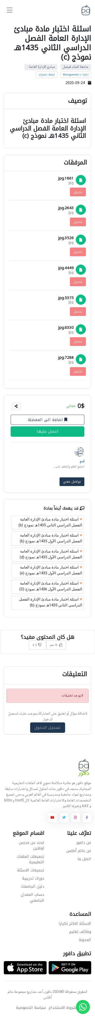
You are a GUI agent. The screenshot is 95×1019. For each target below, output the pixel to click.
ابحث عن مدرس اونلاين (31, 845)
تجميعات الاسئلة (30, 870)
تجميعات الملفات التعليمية (30, 859)
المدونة (85, 939)
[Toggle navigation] (9, 10)
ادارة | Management (75, 74)
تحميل (78, 192)
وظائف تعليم (80, 931)
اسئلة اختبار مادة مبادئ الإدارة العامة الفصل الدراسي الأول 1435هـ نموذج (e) (51, 570)
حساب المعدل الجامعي (32, 897)
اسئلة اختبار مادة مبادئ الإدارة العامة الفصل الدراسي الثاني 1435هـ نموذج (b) (50, 522)
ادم (82, 461)
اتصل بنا (84, 858)
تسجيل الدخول (47, 727)
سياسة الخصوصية (31, 1008)
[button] (16, 406)
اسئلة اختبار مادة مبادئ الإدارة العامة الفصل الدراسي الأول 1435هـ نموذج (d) (51, 554)
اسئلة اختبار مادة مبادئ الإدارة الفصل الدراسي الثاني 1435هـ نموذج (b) (50, 602)
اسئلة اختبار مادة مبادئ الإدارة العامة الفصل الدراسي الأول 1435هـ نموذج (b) (51, 538)
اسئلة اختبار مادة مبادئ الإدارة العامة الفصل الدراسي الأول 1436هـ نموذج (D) (50, 586)
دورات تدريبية (33, 878)
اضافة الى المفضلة (47, 419)
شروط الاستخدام (62, 1008)
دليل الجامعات (32, 886)
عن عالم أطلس (78, 850)
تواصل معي (72, 481)
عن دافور (83, 842)
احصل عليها (47, 431)
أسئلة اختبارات (46, 74)
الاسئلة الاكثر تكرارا (75, 923)
